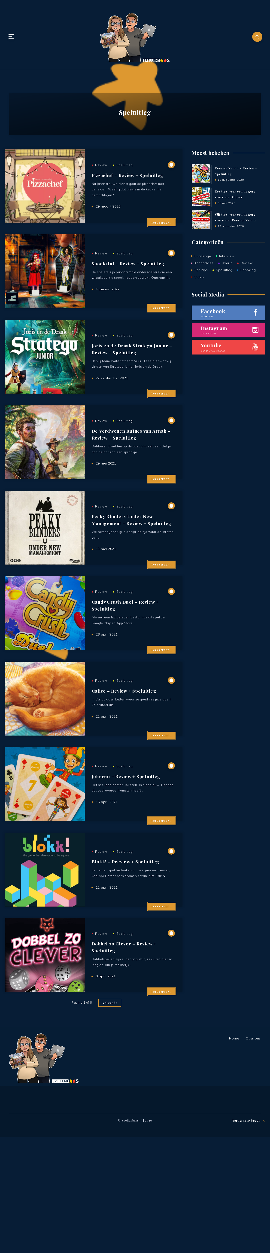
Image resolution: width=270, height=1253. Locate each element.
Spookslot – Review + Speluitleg (130, 278)
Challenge (202, 256)
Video (199, 277)
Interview (226, 256)
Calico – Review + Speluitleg (125, 766)
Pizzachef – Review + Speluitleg (129, 180)
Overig (227, 263)
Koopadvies (204, 263)
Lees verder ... (162, 234)
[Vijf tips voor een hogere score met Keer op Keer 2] (201, 220)
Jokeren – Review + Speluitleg (127, 863)
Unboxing (248, 270)
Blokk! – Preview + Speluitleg (127, 960)
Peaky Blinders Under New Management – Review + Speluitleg (133, 571)
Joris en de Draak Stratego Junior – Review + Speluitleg (134, 377)
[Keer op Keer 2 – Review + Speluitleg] (201, 173)
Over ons (253, 1154)
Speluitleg (124, 171)
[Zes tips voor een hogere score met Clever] (201, 196)
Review (101, 171)
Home (234, 1154)
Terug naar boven (249, 1236)
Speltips (201, 270)
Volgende (110, 1119)
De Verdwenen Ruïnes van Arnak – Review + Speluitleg (132, 474)
